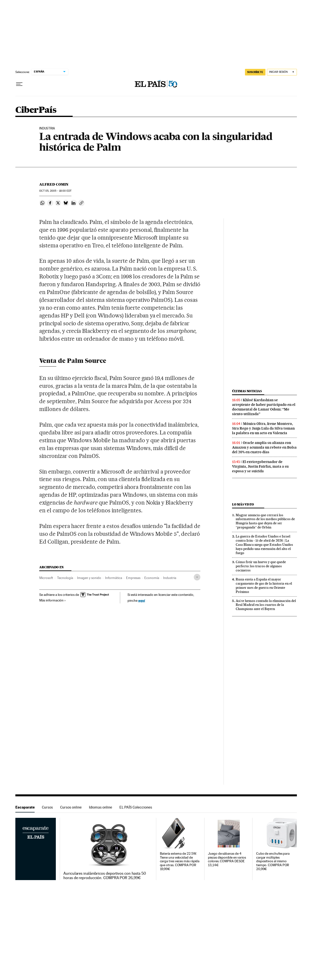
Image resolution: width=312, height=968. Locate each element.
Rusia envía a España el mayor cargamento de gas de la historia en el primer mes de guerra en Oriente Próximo (264, 585)
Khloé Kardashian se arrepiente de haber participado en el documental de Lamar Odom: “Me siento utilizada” (263, 407)
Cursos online (71, 807)
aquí (141, 600)
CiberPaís (36, 110)
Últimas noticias (247, 391)
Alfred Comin (53, 184)
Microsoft (46, 578)
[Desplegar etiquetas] (197, 577)
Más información (52, 600)
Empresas (133, 578)
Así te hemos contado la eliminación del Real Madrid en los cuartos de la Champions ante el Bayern (266, 605)
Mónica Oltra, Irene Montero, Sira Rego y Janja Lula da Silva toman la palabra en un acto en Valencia (263, 428)
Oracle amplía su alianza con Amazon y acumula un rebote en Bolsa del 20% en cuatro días (264, 447)
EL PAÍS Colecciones (135, 807)
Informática (113, 578)
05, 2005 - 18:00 (55, 190)
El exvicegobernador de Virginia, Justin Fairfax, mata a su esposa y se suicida (260, 466)
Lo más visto (243, 504)
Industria (169, 578)
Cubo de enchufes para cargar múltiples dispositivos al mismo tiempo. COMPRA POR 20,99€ (273, 861)
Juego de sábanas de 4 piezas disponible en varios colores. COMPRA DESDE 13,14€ (227, 859)
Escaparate (25, 807)
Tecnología (65, 578)
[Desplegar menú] (19, 84)
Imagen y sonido (89, 578)
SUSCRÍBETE (255, 72)
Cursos (47, 807)
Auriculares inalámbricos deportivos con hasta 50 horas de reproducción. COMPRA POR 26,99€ (104, 875)
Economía (151, 578)
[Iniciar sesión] (282, 72)
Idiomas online (100, 807)
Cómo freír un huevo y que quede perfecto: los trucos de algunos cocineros (261, 566)
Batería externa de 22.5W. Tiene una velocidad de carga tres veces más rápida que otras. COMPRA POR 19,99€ (180, 861)
